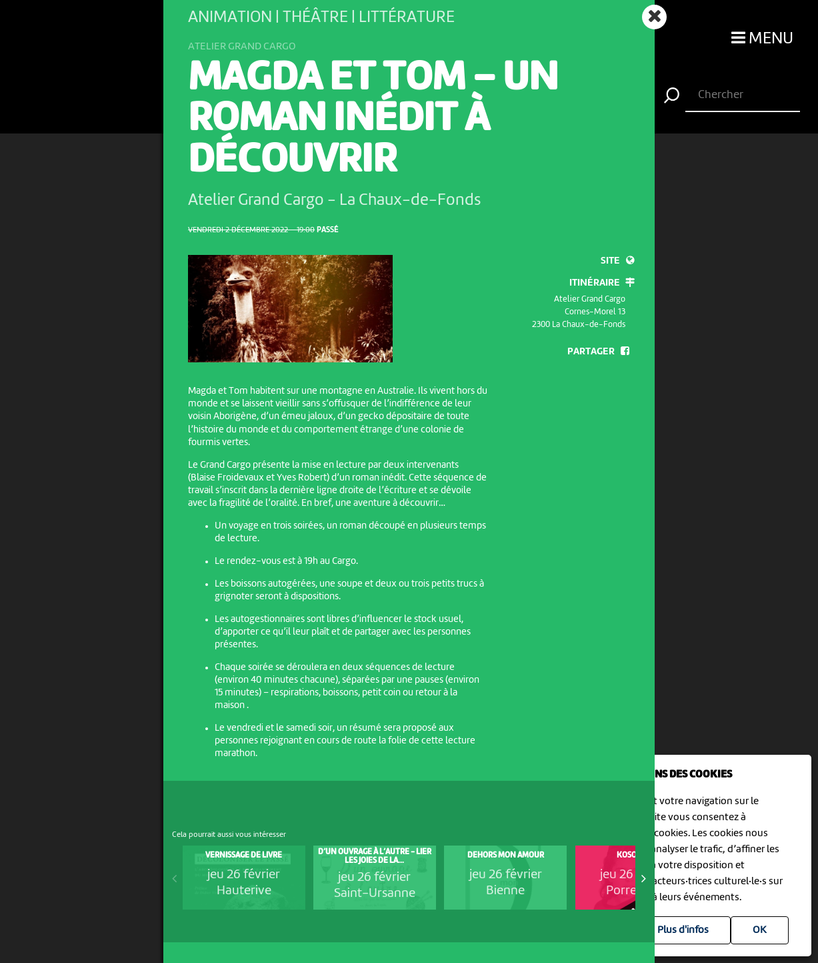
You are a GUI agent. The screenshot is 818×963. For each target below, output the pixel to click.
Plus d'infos (683, 930)
